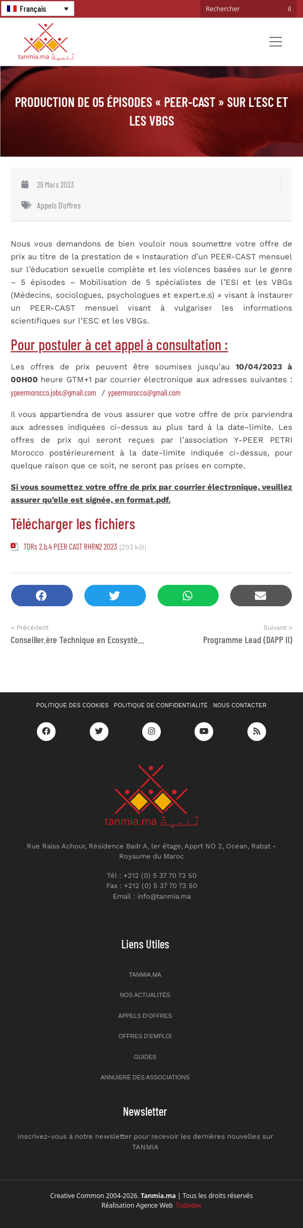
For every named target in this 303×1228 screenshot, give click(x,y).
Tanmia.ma (145, 974)
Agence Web (169, 1205)
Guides (145, 1057)
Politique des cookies (72, 705)
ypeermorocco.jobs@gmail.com (53, 392)
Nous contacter (240, 705)
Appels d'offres (59, 205)
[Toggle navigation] (275, 42)
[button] (42, 595)
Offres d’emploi (145, 1036)
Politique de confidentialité (161, 705)
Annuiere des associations (145, 1077)
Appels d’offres (145, 1016)
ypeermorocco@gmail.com (144, 392)
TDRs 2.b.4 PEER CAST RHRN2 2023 (70, 546)
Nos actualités (145, 995)
